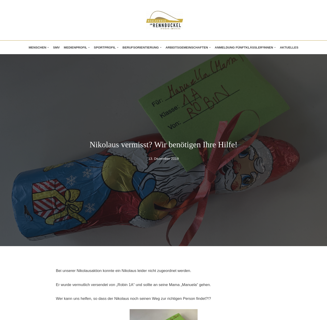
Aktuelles (289, 47)
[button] (48, 47)
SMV (56, 47)
